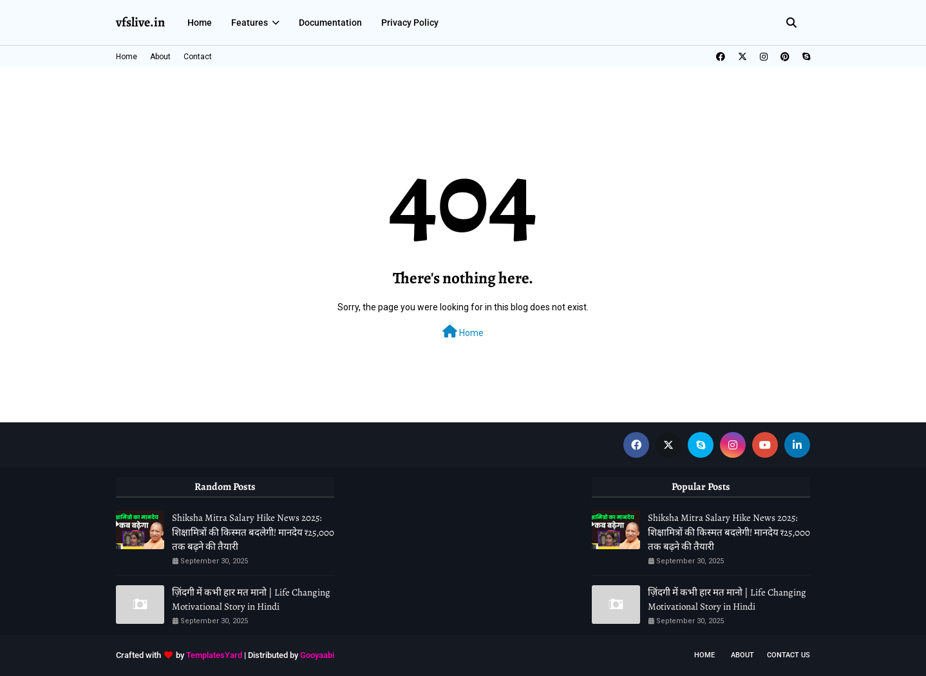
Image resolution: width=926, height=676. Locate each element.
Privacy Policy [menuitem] (410, 22)
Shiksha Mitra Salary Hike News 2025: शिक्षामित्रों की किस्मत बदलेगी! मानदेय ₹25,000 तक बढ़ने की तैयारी (253, 532)
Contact (198, 56)
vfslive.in (140, 22)
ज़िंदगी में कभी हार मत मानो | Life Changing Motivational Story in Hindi (251, 600)
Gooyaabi (317, 655)
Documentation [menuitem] (330, 22)
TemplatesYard (214, 655)
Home (126, 56)
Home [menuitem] (199, 22)
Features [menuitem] (249, 22)
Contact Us (788, 655)
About (160, 56)
